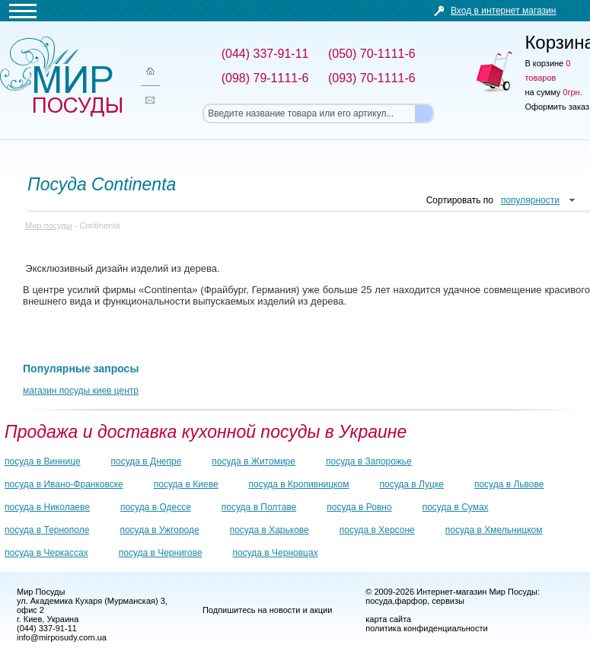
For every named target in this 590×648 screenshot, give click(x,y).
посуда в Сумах (456, 507)
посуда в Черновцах (275, 552)
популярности (530, 200)
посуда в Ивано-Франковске (64, 484)
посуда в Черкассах (46, 552)
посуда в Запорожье (369, 461)
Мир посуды (61, 77)
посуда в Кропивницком (299, 484)
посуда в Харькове (269, 530)
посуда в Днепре (146, 461)
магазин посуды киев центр (81, 390)
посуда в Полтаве (259, 507)
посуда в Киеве (186, 484)
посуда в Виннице (43, 461)
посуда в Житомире (253, 461)
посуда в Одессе (155, 507)
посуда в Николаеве (47, 507)
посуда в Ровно (359, 507)
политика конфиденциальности (426, 628)
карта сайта (388, 619)
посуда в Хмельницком (494, 530)
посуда (378, 600)
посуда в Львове (509, 484)
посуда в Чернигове (161, 552)
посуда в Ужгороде (159, 530)
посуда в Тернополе (47, 530)
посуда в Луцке (412, 484)
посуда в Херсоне (377, 530)
